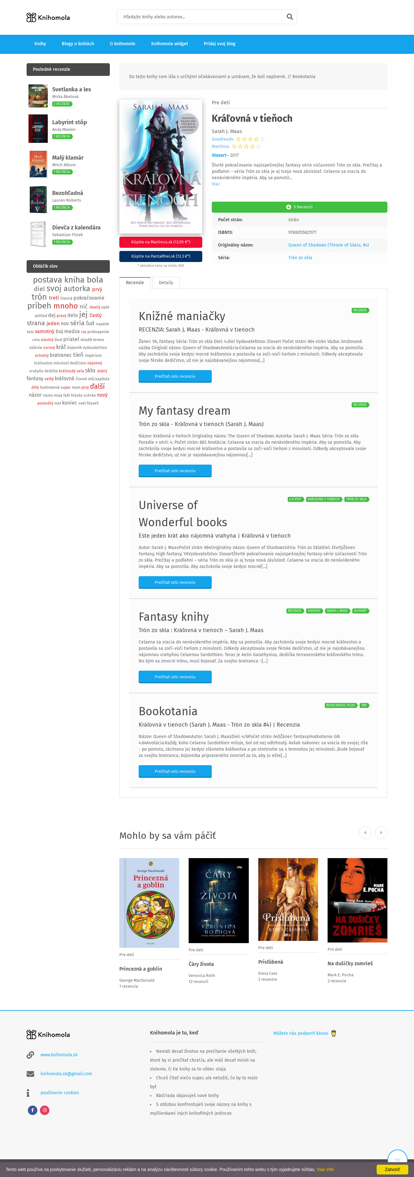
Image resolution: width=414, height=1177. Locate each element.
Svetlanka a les (71, 89)
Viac (216, 184)
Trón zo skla (300, 256)
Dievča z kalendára (76, 227)
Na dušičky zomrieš (350, 963)
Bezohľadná (67, 193)
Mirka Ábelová (65, 96)
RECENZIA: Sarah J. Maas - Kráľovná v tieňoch (197, 328)
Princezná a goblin (140, 968)
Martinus (220, 146)
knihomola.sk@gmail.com (66, 1071)
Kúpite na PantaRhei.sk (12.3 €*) (160, 255)
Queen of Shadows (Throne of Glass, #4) (328, 244)
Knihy (40, 43)
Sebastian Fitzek (67, 234)
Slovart (219, 155)
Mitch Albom (64, 164)
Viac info (325, 1169)
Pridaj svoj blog (219, 43)
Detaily (166, 281)
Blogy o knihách (78, 43)
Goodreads (223, 139)
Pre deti (221, 103)
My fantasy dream (185, 410)
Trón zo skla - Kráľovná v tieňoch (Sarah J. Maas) (201, 422)
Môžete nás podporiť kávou (305, 1031)
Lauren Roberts (66, 200)
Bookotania (168, 710)
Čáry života (201, 963)
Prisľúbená (270, 961)
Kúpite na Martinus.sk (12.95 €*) (160, 242)
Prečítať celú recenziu (175, 375)
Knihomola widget (169, 43)
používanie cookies (60, 1090)
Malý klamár (68, 157)
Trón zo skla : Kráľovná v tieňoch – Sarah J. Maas (201, 628)
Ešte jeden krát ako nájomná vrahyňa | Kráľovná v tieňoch (215, 534)
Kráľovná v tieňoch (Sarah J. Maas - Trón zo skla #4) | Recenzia (219, 723)
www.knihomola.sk (59, 1052)
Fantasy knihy (174, 616)
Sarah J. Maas (227, 131)
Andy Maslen (64, 129)
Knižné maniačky (182, 315)
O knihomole (122, 43)
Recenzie (135, 281)
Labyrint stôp (69, 122)
